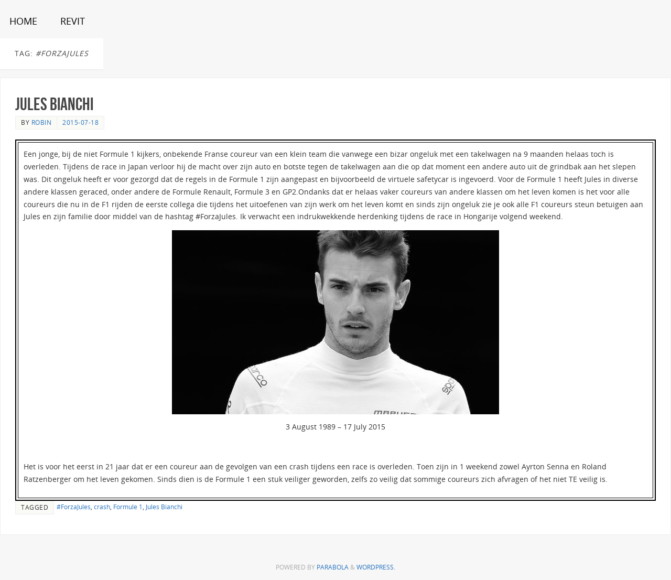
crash (102, 506)
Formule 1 (128, 506)
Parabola (333, 567)
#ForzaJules (74, 506)
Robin (41, 122)
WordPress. (375, 567)
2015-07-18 (80, 122)
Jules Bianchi (54, 104)
